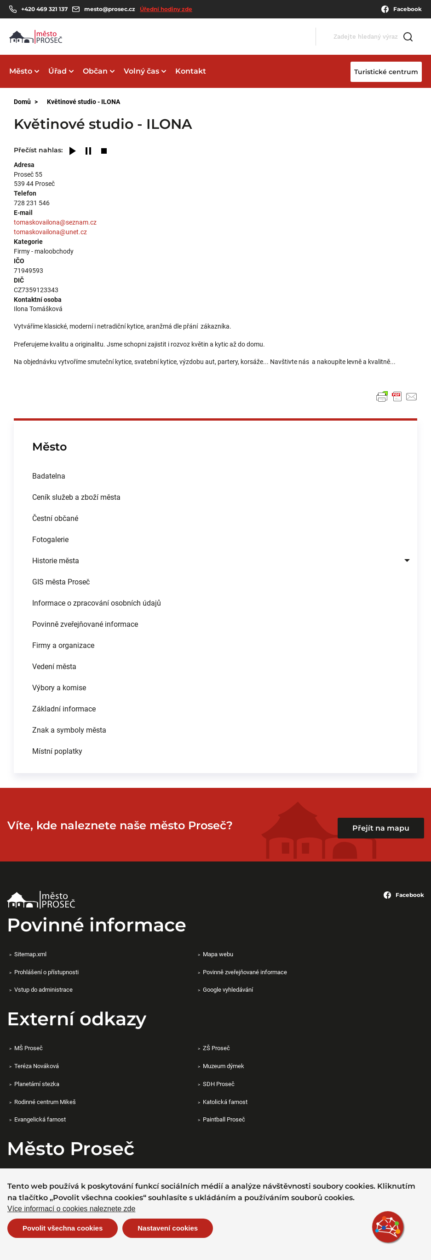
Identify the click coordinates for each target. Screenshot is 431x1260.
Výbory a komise (59, 687)
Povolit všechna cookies (63, 1228)
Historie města (55, 560)
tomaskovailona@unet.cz (50, 231)
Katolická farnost (225, 1102)
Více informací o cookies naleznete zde (71, 1209)
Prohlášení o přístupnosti (46, 972)
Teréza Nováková (36, 1066)
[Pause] (88, 151)
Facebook (401, 9)
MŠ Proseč (28, 1048)
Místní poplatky (57, 751)
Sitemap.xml (30, 954)
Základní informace (64, 708)
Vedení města (54, 666)
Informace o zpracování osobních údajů (96, 602)
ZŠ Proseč (216, 1048)
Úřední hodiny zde (166, 9)
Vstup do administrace (43, 989)
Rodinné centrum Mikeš (45, 1102)
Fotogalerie (50, 539)
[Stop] (104, 151)
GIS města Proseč (61, 581)
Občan (95, 71)
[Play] (72, 151)
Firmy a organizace (63, 645)
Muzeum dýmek (223, 1066)
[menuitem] (215, 475)
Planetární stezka (36, 1084)
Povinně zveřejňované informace (85, 624)
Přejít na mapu (380, 828)
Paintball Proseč (224, 1119)
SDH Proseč (219, 1084)
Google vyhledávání (228, 989)
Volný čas (141, 71)
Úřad (57, 71)
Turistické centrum (386, 72)
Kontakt (190, 71)
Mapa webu (218, 954)
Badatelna (48, 475)
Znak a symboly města (69, 729)
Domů (22, 101)
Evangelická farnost (40, 1119)
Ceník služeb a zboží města (76, 497)
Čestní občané (55, 518)
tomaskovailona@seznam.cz (55, 222)
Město (20, 71)
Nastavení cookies (168, 1228)
